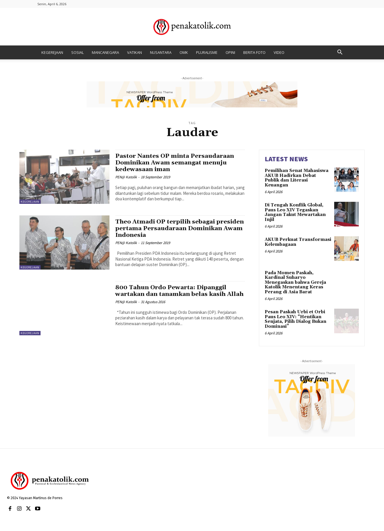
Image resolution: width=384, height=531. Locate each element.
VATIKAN (134, 52)
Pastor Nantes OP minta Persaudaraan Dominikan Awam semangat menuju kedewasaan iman (176, 162)
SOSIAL (77, 52)
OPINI (230, 52)
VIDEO (279, 52)
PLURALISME (206, 52)
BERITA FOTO (254, 52)
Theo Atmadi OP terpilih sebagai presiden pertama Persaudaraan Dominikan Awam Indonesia (166, 228)
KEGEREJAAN (52, 52)
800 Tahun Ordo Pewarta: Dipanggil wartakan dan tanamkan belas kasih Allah (172, 294)
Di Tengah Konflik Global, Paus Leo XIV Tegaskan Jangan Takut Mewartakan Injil (295, 212)
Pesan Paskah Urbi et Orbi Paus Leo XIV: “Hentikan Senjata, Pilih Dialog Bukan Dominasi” (295, 319)
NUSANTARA (160, 52)
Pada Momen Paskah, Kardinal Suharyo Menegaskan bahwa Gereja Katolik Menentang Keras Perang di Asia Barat (295, 282)
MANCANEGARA (105, 52)
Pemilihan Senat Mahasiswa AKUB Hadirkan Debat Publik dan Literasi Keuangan (296, 178)
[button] (340, 53)
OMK (184, 52)
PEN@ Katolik (126, 177)
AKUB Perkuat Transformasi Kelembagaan (298, 242)
